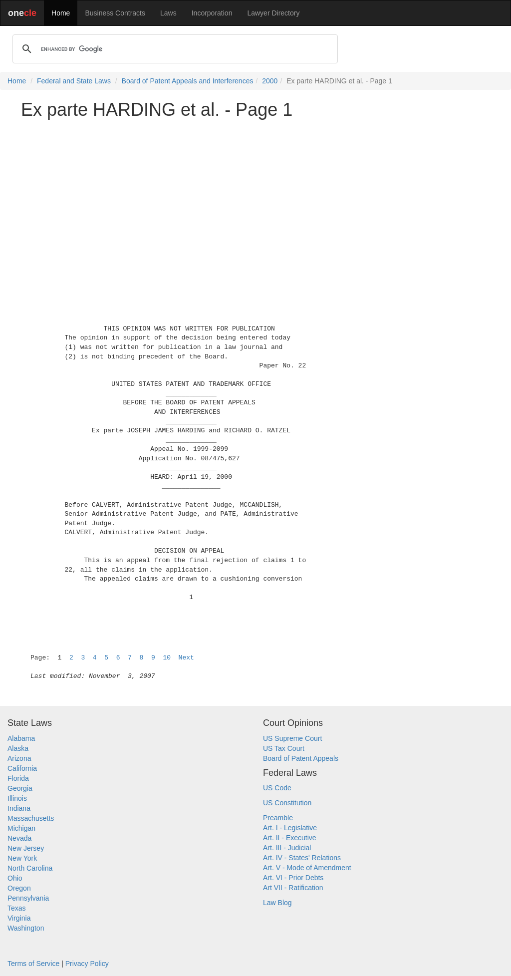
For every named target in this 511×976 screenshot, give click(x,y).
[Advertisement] (255, 197)
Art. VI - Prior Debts (293, 878)
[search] (173, 49)
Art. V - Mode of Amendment (307, 868)
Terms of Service (33, 964)
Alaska (17, 748)
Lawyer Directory (273, 13)
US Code (277, 788)
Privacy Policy (87, 964)
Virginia (18, 918)
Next (186, 657)
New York (22, 858)
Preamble (278, 818)
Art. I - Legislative (290, 828)
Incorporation (212, 13)
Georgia (19, 788)
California (22, 768)
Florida (18, 778)
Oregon (19, 888)
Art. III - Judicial (287, 848)
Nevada (19, 838)
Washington (25, 928)
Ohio (14, 878)
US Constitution (287, 803)
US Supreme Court (292, 738)
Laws (168, 13)
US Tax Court (283, 748)
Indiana (18, 808)
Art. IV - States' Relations (302, 858)
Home (60, 13)
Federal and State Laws (74, 81)
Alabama (21, 738)
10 (167, 657)
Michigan (21, 828)
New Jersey (25, 848)
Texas (16, 908)
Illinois (17, 798)
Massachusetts (30, 818)
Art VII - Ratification (293, 888)
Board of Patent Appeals (300, 758)
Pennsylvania (28, 898)
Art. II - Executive (289, 838)
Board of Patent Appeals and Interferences (188, 81)
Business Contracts (115, 13)
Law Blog (277, 903)
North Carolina (29, 868)
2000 (269, 81)
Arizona (19, 758)
